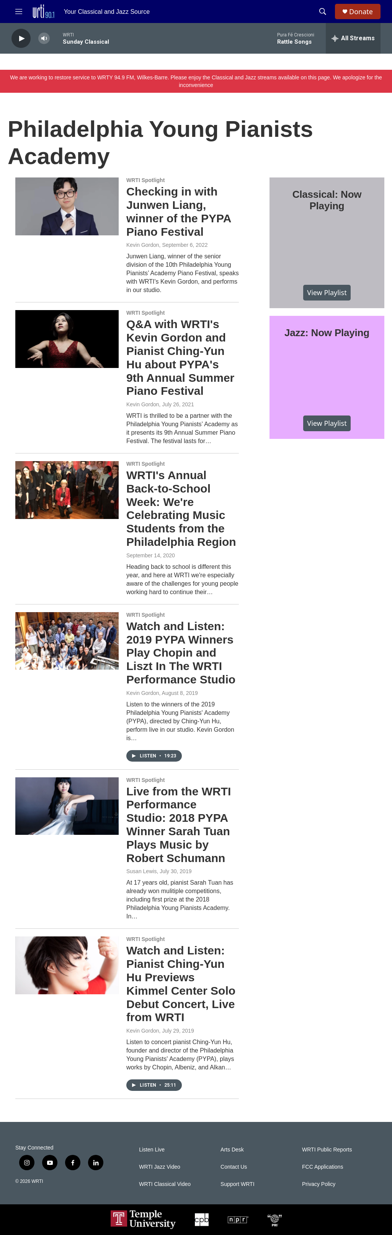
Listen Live (152, 1150)
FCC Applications (322, 1167)
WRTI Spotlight (145, 180)
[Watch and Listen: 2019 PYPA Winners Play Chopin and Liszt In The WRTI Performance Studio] (67, 641)
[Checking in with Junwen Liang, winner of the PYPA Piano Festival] (67, 206)
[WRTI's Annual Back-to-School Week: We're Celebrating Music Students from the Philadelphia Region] (67, 490)
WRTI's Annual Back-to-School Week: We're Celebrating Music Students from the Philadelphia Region (181, 508)
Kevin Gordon (142, 245)
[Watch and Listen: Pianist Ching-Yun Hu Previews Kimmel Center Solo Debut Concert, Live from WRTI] (67, 965)
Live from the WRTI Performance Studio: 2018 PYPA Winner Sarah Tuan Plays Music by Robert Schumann (178, 824)
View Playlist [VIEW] (326, 292)
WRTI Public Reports (327, 1150)
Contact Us (233, 1167)
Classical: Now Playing (327, 200)
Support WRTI (237, 1184)
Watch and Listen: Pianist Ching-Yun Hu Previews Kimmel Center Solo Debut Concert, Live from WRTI (180, 983)
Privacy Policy (318, 1184)
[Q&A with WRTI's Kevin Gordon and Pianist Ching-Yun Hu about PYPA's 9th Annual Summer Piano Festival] (67, 339)
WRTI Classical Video (165, 1184)
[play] (21, 38)
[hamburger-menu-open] (18, 11)
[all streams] (353, 38)
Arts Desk (232, 1150)
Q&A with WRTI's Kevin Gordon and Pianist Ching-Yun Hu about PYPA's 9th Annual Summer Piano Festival (180, 357)
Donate (361, 12)
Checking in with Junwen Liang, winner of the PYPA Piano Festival (178, 211)
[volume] (44, 38)
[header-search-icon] (322, 11)
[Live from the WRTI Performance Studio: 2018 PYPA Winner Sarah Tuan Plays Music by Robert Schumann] (67, 806)
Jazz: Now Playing (326, 332)
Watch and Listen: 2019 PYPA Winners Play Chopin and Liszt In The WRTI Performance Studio (180, 653)
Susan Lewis (141, 871)
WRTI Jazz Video (159, 1167)
